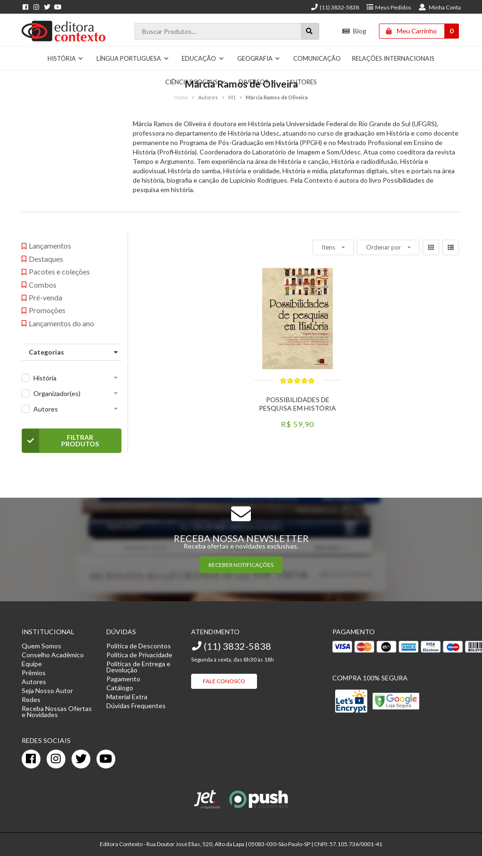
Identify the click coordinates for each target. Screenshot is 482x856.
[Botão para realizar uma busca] (310, 31)
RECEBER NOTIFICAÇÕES (241, 564)
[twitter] (81, 759)
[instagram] (56, 759)
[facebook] (31, 759)
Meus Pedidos (388, 7)
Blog (354, 31)
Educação (203, 58)
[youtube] (105, 759)
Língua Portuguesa (132, 58)
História (66, 58)
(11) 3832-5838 (334, 7)
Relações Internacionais (393, 58)
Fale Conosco (224, 681)
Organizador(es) (56, 393)
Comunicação (317, 58)
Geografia (259, 58)
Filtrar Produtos (60, 440)
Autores (45, 409)
